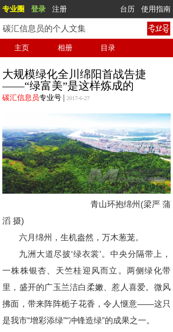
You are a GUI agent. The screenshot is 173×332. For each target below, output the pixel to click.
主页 (21, 48)
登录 (38, 9)
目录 (108, 48)
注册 (59, 9)
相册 (65, 48)
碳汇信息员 (20, 97)
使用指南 (156, 9)
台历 (127, 9)
